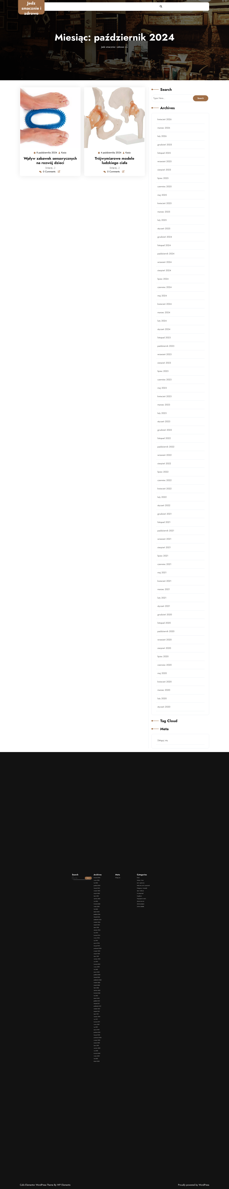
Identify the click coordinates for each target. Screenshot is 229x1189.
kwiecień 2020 (165, 661)
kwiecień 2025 (165, 219)
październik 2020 (167, 614)
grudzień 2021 (165, 506)
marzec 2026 (165, 150)
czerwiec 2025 (165, 204)
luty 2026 (163, 157)
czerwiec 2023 (165, 382)
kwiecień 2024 (165, 312)
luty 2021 (163, 583)
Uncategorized (123, 961)
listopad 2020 (165, 607)
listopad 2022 (165, 436)
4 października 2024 (111, 152)
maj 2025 (163, 212)
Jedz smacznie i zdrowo (31, 8)
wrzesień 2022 (165, 452)
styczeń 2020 (165, 684)
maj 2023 (163, 390)
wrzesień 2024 (165, 274)
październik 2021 (166, 521)
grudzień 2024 (165, 250)
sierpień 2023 (165, 367)
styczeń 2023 (165, 421)
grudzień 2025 (165, 165)
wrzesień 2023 (165, 359)
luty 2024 (163, 328)
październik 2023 (166, 351)
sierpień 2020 (165, 630)
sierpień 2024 (165, 281)
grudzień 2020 (165, 599)
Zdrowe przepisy (123, 964)
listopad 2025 (165, 173)
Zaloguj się (163, 715)
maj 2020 (163, 653)
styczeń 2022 (165, 498)
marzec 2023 (164, 405)
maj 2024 (163, 305)
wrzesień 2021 (165, 529)
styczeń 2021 (164, 591)
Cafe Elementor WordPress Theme (37, 1185)
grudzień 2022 (165, 428)
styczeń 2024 (165, 336)
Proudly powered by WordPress (193, 1185)
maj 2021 (163, 560)
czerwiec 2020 (165, 645)
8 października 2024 (47, 152)
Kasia (63, 152)
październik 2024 (167, 266)
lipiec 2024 (164, 289)
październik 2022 (167, 444)
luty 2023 (163, 413)
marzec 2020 (165, 668)
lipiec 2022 (164, 467)
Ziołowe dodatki (123, 965)
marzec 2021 (164, 576)
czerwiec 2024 (165, 297)
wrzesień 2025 (165, 181)
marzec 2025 (164, 227)
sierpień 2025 (165, 189)
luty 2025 (163, 235)
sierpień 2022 (165, 459)
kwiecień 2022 (165, 483)
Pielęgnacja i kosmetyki (123, 959)
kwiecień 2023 (165, 398)
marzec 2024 (165, 320)
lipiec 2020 (164, 637)
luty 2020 (163, 676)
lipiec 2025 (164, 196)
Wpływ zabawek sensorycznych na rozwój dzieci (50, 159)
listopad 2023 (165, 343)
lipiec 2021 (164, 545)
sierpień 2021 (165, 537)
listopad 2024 (165, 258)
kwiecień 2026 (165, 142)
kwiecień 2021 (165, 568)
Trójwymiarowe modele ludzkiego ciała (114, 159)
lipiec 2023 (164, 374)
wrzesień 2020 (165, 622)
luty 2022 (163, 490)
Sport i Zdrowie (123, 960)
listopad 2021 (165, 514)
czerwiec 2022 (165, 475)
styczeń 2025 (165, 243)
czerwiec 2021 (165, 552)
